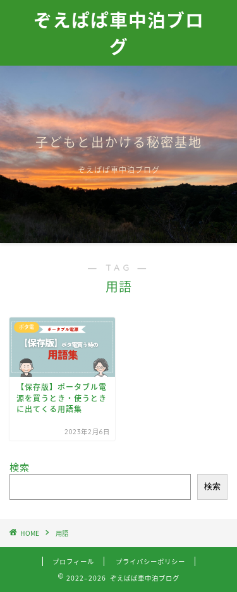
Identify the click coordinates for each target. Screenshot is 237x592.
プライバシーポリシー (150, 561)
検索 (19, 466)
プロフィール (73, 561)
